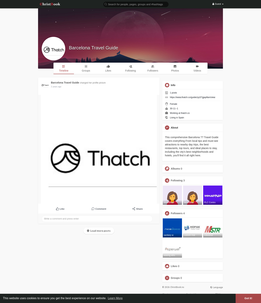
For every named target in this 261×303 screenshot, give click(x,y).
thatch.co (185, 113)
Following (177, 180)
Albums (175, 168)
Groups (175, 277)
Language (216, 287)
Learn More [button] (115, 298)
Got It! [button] (248, 298)
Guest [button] (217, 4)
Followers (177, 213)
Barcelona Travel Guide (93, 47)
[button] (136, 4)
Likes (174, 266)
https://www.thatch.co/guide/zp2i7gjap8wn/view (192, 97)
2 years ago (56, 87)
